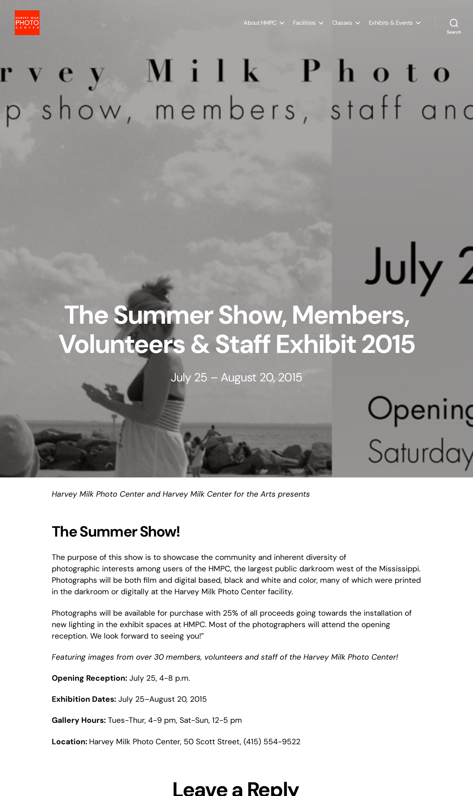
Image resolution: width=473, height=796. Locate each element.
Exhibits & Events (391, 26)
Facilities (304, 26)
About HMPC (260, 26)
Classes (342, 26)
